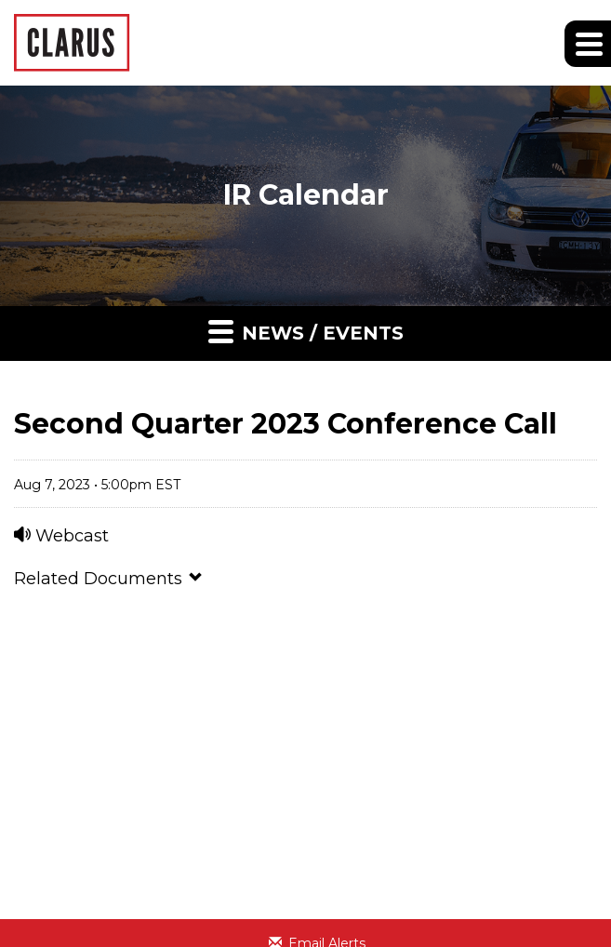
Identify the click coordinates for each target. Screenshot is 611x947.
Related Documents (109, 578)
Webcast (61, 536)
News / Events (306, 330)
